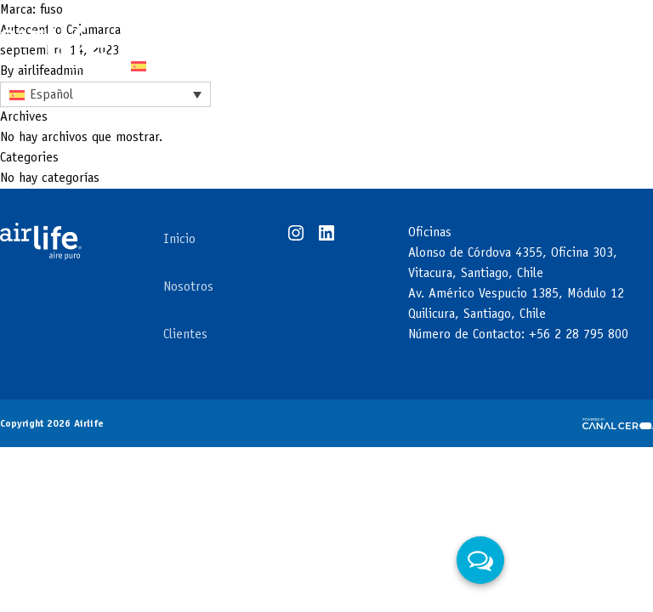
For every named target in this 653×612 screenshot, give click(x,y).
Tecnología (164, 30)
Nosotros (188, 287)
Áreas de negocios (334, 31)
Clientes (460, 30)
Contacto (547, 30)
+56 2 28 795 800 (578, 335)
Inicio (179, 239)
